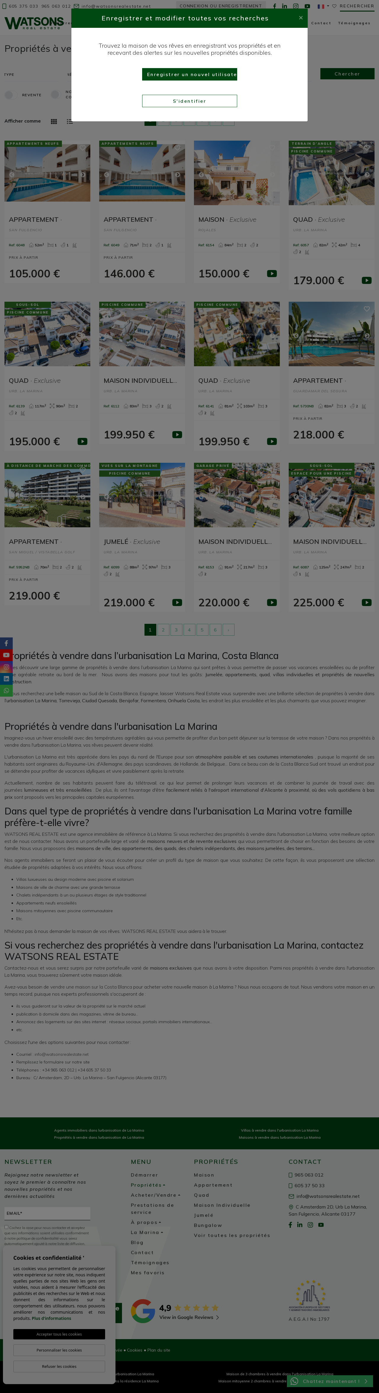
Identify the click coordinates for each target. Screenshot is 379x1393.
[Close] (301, 17)
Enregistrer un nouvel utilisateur (192, 74)
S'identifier (189, 101)
